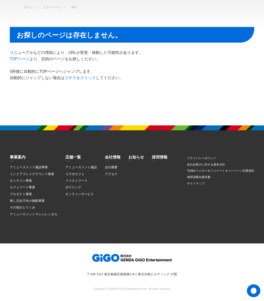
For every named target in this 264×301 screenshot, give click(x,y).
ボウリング (73, 187)
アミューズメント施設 (81, 167)
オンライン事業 (21, 180)
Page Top (253, 290)
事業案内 (17, 157)
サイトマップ (196, 183)
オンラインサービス (79, 194)
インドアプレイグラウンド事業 (32, 174)
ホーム (28, 7)
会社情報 (113, 157)
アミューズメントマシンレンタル (33, 214)
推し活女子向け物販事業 (27, 201)
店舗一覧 (73, 157)
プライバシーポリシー (201, 158)
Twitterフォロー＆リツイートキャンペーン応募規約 (220, 170)
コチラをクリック (80, 78)
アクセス (111, 174)
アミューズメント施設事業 (29, 167)
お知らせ (136, 157)
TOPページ (20, 59)
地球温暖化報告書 (198, 177)
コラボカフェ (74, 174)
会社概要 (111, 167)
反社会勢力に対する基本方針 (206, 164)
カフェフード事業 (22, 187)
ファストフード (76, 180)
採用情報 (159, 157)
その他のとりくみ (22, 207)
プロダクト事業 (21, 194)
